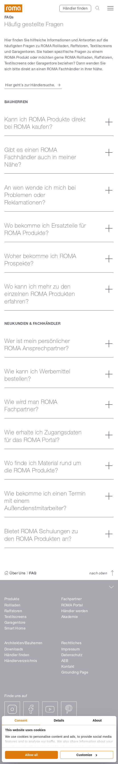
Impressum (70, 650)
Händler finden (75, 9)
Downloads (13, 650)
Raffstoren (13, 611)
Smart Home (15, 629)
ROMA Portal (72, 606)
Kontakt (67, 667)
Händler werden (74, 611)
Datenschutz (71, 655)
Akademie (69, 617)
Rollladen (12, 606)
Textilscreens (15, 617)
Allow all (31, 755)
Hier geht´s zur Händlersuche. (30, 85)
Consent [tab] (20, 720)
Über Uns (17, 574)
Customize (86, 755)
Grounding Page (74, 673)
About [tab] (97, 720)
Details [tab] (59, 720)
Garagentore (14, 623)
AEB (64, 661)
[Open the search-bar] (97, 8)
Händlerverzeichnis (20, 661)
